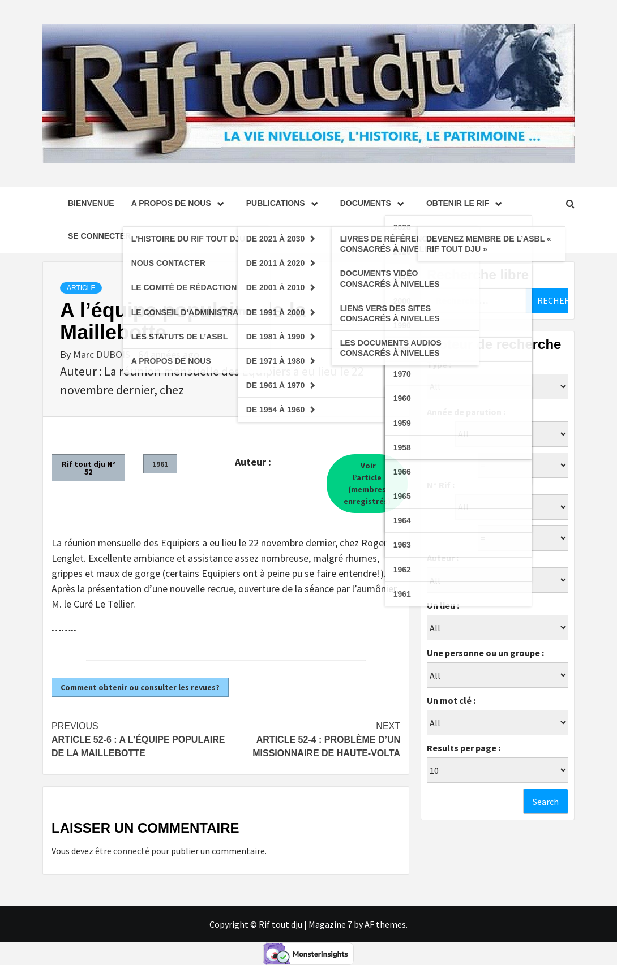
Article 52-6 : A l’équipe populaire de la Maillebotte (139, 739)
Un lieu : (443, 605)
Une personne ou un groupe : (485, 652)
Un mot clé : (451, 700)
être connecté (122, 850)
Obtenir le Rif (466, 203)
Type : (439, 364)
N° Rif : (441, 484)
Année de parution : (466, 411)
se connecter (99, 235)
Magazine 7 (330, 924)
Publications (284, 203)
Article (81, 288)
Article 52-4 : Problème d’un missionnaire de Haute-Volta (313, 739)
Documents (374, 203)
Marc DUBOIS (102, 354)
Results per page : (463, 747)
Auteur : (443, 557)
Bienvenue (91, 203)
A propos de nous (180, 203)
